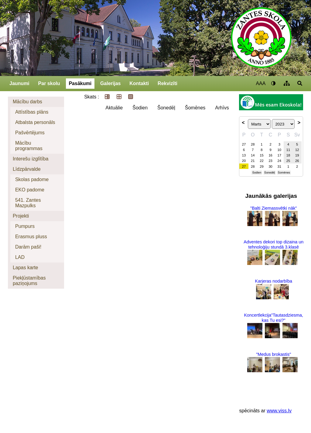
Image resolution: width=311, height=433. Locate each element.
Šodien (140, 107)
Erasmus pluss (31, 236)
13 (244, 155)
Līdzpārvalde (27, 169)
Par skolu (49, 83)
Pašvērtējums (30, 132)
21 (253, 161)
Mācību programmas (29, 145)
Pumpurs (25, 226)
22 (261, 161)
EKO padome (29, 189)
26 (297, 161)
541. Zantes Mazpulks (28, 203)
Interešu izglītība (30, 158)
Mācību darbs (27, 101)
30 (270, 166)
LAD (20, 257)
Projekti (21, 215)
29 (261, 166)
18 (288, 155)
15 (261, 155)
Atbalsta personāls (35, 122)
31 (279, 166)
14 (253, 155)
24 (279, 161)
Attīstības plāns (31, 112)
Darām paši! (28, 246)
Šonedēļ (166, 107)
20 (244, 161)
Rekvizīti (167, 83)
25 (288, 161)
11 (288, 150)
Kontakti (139, 83)
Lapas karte (25, 267)
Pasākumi (80, 83)
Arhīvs (222, 107)
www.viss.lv (279, 410)
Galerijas (110, 83)
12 (297, 150)
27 (244, 144)
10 (279, 150)
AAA (260, 83)
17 (279, 155)
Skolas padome (32, 179)
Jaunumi (19, 83)
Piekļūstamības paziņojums (29, 280)
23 (270, 161)
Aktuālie (114, 107)
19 (297, 155)
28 (253, 144)
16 (270, 155)
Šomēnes (195, 107)
